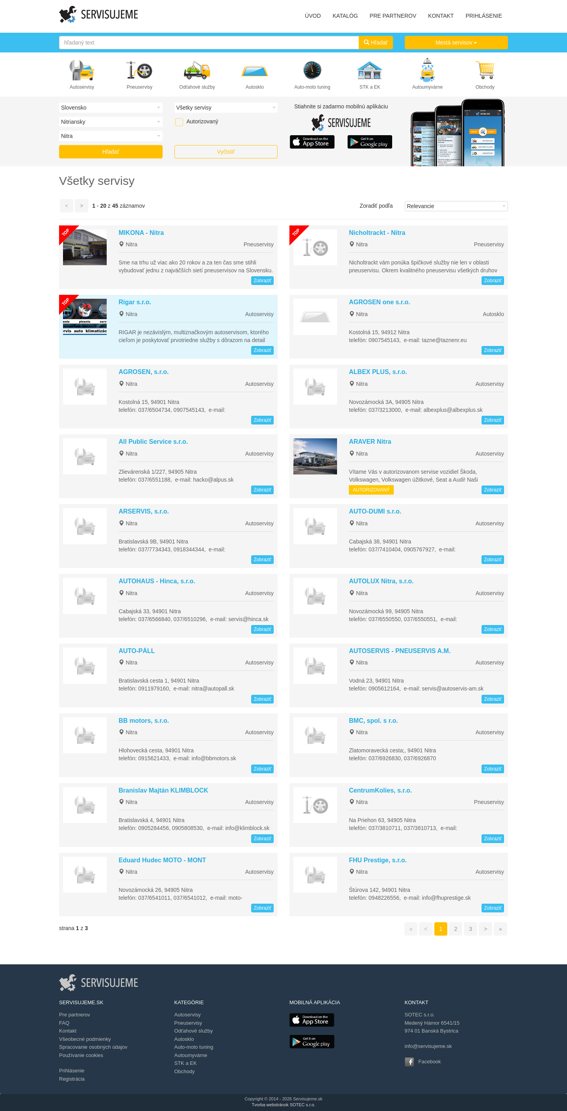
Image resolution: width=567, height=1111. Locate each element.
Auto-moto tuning (312, 87)
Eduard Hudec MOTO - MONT (162, 860)
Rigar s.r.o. (135, 302)
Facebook (430, 1061)
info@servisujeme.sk (428, 1046)
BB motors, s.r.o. (144, 720)
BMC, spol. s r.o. (373, 720)
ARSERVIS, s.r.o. (144, 511)
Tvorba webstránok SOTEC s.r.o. (283, 1104)
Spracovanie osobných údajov (93, 1047)
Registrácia (72, 1079)
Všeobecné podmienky (85, 1039)
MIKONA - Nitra (141, 232)
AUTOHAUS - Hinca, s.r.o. (157, 581)
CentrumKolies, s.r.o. (380, 790)
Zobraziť (262, 280)
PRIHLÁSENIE (483, 16)
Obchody (485, 87)
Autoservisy (82, 87)
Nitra (128, 244)
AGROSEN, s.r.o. (144, 371)
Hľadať (376, 42)
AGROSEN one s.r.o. (379, 302)
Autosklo (255, 87)
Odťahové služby (197, 87)
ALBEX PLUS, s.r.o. (378, 371)
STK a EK (369, 87)
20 (103, 206)
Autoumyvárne (427, 87)
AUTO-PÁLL (137, 651)
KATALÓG (345, 16)
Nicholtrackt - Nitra (377, 232)
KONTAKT (441, 16)
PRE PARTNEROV (393, 16)
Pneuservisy (139, 87)
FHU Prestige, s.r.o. (378, 860)
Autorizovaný (190, 121)
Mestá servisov (456, 42)
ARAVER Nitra (370, 441)
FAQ (64, 1023)
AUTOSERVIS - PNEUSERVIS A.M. (399, 651)
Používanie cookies (81, 1055)
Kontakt (67, 1031)
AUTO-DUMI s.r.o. (375, 511)
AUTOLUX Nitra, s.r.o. (381, 581)
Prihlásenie (71, 1071)
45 (115, 206)
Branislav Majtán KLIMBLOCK (163, 790)
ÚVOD (313, 16)
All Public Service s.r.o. (153, 441)
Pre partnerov (74, 1015)
